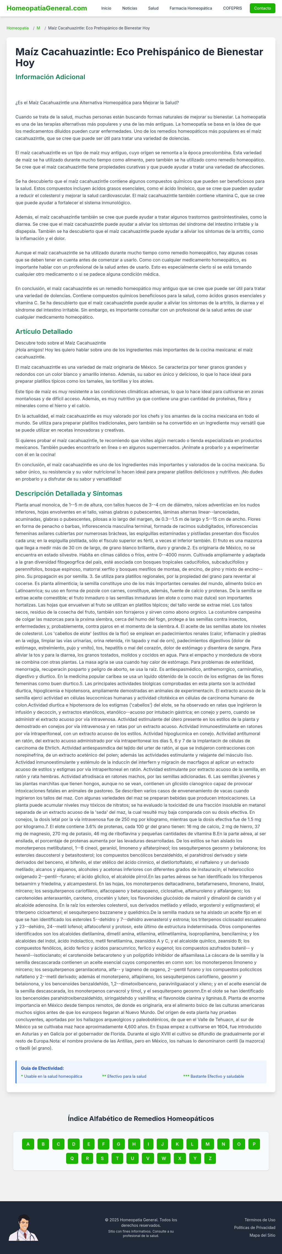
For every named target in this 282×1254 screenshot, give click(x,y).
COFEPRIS (232, 8)
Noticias (129, 8)
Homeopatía (18, 28)
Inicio (106, 8)
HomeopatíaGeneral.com (47, 8)
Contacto (262, 8)
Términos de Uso (260, 1219)
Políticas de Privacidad (254, 1227)
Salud (153, 8)
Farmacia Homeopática (191, 8)
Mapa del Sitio (262, 1235)
